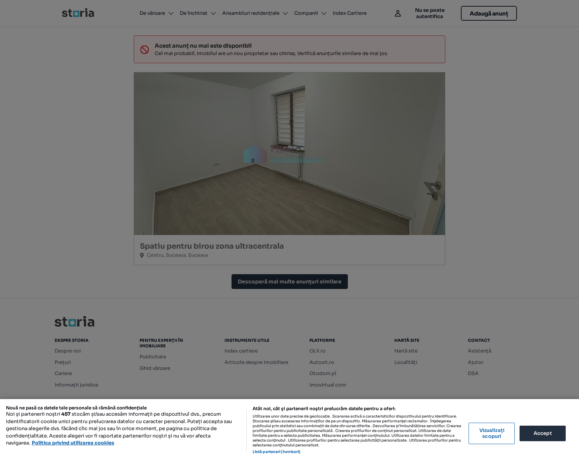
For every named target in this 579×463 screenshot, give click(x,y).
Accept (543, 433)
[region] (289, 431)
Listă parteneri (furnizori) (277, 451)
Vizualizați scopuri (491, 433)
